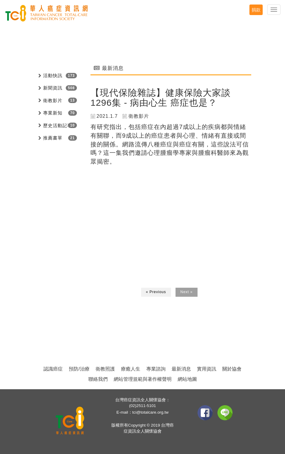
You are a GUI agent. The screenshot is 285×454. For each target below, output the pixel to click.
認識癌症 (53, 368)
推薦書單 (52, 137)
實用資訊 (206, 368)
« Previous (156, 292)
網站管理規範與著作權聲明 (143, 379)
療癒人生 (130, 368)
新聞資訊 (52, 87)
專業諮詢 (156, 368)
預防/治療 (79, 368)
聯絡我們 (98, 379)
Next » (186, 292)
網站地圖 (187, 379)
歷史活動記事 (57, 125)
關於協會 (232, 368)
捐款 (256, 9)
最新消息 (181, 368)
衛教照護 (105, 368)
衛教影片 (52, 100)
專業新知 (52, 112)
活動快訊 (52, 75)
